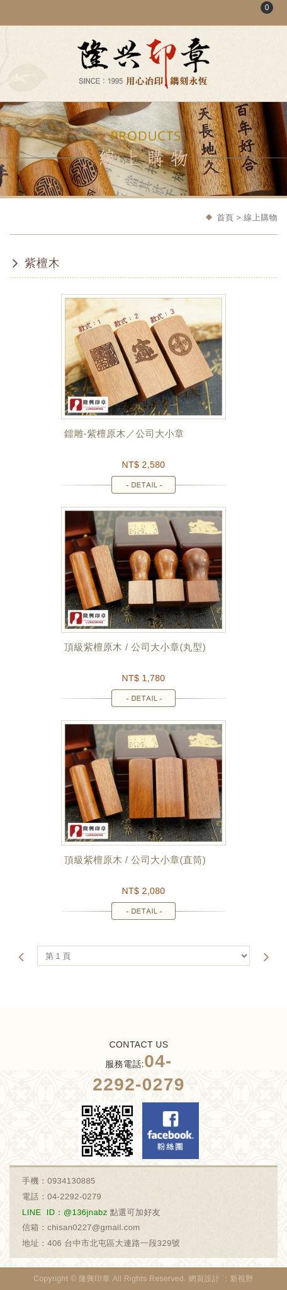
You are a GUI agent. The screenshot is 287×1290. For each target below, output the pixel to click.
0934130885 (71, 1180)
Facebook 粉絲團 (170, 1130)
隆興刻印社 (143, 63)
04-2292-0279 (74, 1196)
